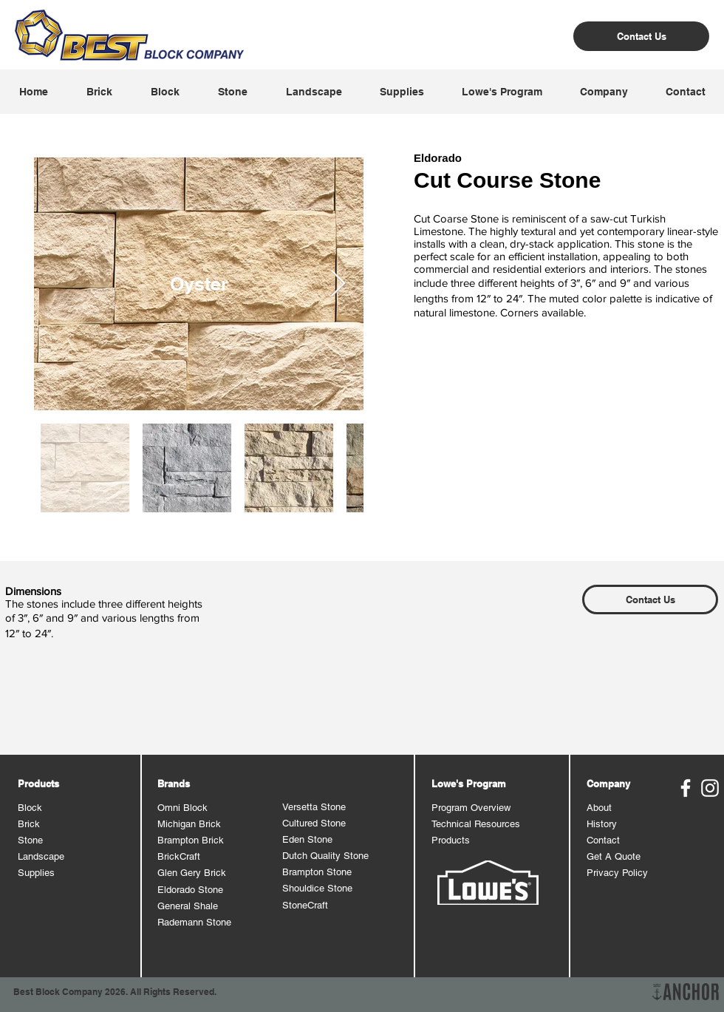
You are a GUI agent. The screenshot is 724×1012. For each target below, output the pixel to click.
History (602, 823)
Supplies (36, 872)
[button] (98, 91)
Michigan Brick (189, 823)
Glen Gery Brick (191, 872)
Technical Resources (475, 823)
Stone (30, 840)
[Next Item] (337, 284)
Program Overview (470, 807)
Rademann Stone (194, 922)
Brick (29, 823)
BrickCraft (178, 856)
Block (30, 807)
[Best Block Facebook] (685, 788)
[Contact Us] (641, 36)
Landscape (41, 856)
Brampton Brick (190, 840)
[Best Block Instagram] (710, 788)
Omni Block (182, 807)
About (599, 807)
